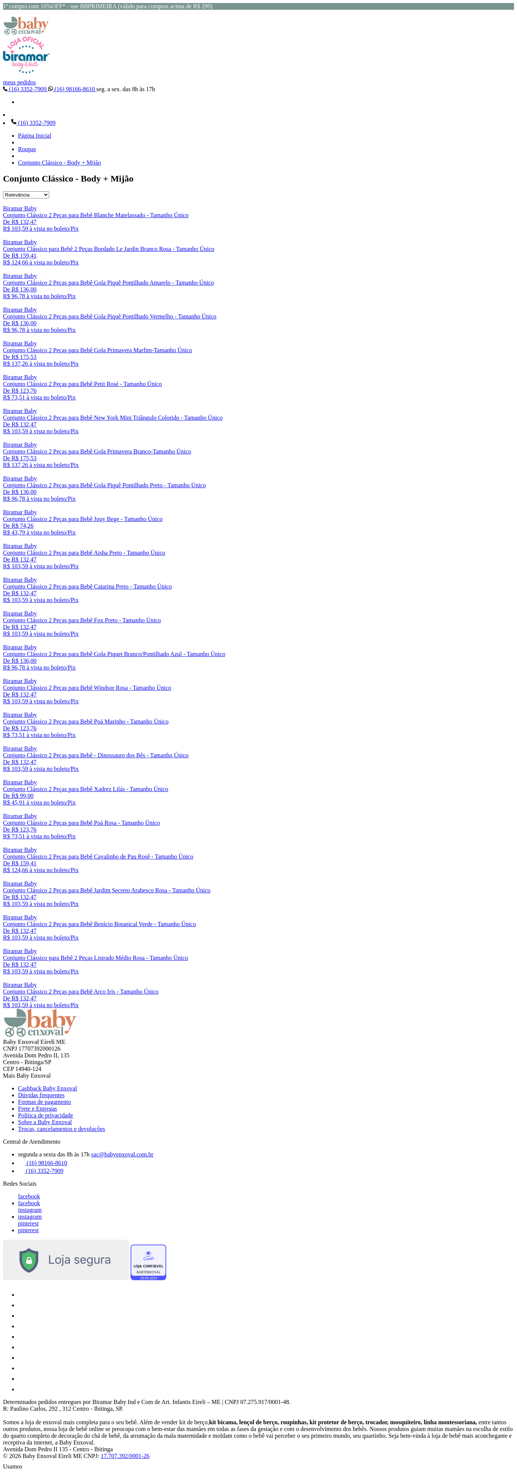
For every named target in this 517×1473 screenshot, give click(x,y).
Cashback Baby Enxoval (47, 1088)
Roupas (27, 149)
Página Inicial (34, 135)
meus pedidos (19, 82)
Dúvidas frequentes (41, 1095)
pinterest (28, 1223)
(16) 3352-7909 (25, 89)
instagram (30, 1210)
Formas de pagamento (44, 1102)
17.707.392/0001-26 (125, 1456)
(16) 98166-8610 (72, 89)
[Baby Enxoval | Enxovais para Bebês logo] (26, 33)
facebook (29, 1196)
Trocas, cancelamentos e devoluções (61, 1129)
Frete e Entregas (37, 1108)
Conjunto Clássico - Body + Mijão (59, 162)
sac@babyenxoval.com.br (122, 1154)
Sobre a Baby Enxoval (45, 1122)
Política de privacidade (45, 1115)
